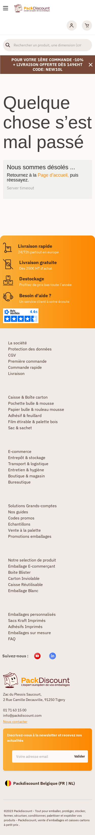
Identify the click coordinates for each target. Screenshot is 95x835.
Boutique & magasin (26, 475)
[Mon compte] (72, 25)
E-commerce (19, 451)
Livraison (16, 373)
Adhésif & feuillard (25, 415)
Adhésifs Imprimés (25, 626)
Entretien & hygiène (26, 469)
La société (17, 342)
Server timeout (20, 187)
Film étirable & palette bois (33, 421)
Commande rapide (25, 367)
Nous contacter (15, 721)
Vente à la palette (24, 530)
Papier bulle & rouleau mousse (36, 409)
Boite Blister (19, 572)
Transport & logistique (28, 463)
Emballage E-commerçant (31, 566)
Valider (79, 756)
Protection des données (30, 348)
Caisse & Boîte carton (28, 397)
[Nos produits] (5, 8)
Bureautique (19, 482)
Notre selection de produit (32, 560)
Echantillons (19, 524)
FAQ (11, 638)
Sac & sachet (20, 427)
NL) (71, 783)
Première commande (27, 361)
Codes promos (21, 517)
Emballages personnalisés (32, 614)
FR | (64, 783)
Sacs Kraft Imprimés (27, 620)
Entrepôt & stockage (26, 457)
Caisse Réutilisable (25, 584)
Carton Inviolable (24, 578)
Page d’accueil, (53, 175)
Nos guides (18, 511)
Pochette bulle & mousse (31, 403)
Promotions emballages (29, 536)
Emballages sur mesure (29, 632)
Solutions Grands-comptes (32, 505)
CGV (12, 355)
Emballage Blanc (23, 590)
